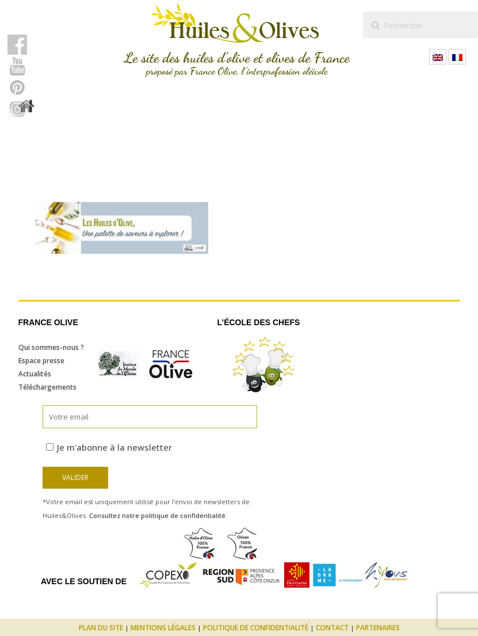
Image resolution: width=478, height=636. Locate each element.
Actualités (34, 374)
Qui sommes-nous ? (51, 347)
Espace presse (41, 360)
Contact (332, 628)
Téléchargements (47, 387)
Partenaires (378, 628)
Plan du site (101, 628)
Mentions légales (163, 628)
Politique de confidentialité (255, 628)
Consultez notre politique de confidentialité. (158, 515)
